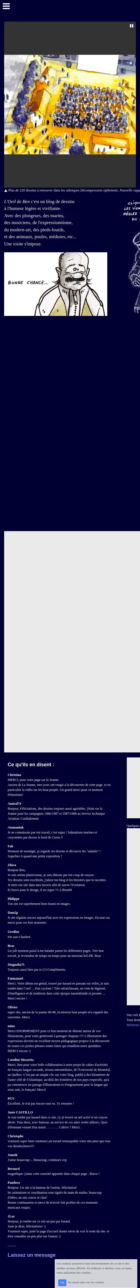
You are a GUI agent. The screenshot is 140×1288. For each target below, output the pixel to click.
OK (62, 1282)
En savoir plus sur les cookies (86, 1282)
